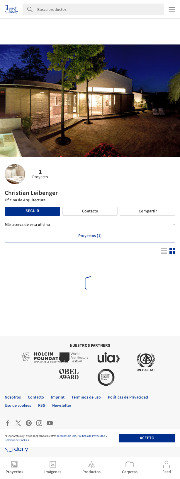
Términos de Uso (66, 436)
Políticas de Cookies (17, 440)
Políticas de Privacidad (91, 436)
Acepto (147, 438)
